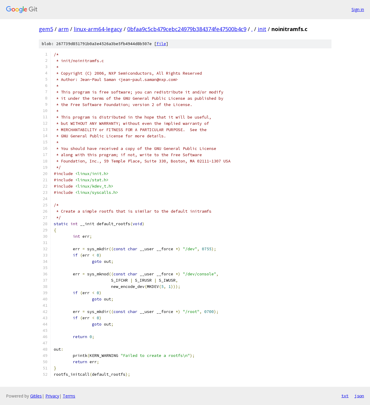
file (161, 43)
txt (344, 395)
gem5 (46, 29)
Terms (69, 396)
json (359, 395)
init (262, 29)
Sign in (357, 9)
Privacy (52, 396)
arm (63, 29)
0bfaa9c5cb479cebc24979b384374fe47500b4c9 (186, 29)
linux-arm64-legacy (98, 29)
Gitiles (36, 396)
